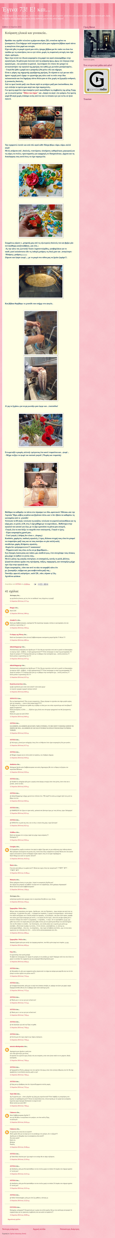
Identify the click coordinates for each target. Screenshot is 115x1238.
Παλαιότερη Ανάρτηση (69, 1229)
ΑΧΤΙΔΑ (13, 723)
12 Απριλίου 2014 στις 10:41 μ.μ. (20, 1122)
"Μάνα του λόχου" (30, 93)
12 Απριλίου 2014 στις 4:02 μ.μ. (19, 945)
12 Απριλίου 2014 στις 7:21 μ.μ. (19, 1087)
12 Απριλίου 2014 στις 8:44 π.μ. (19, 716)
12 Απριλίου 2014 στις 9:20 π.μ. (19, 801)
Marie (12, 865)
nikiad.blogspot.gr (15, 647)
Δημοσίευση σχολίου (14, 1219)
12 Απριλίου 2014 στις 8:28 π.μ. (19, 692)
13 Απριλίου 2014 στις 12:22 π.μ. (20, 1200)
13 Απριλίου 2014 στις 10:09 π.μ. (20, 1215)
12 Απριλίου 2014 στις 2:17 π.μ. (19, 601)
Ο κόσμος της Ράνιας (16, 634)
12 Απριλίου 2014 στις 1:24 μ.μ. (19, 889)
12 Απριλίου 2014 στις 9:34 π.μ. (19, 840)
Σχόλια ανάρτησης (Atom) (18, 1233)
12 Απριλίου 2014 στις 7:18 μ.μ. (19, 1015)
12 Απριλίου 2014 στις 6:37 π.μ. (19, 659)
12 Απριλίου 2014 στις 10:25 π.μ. (20, 858)
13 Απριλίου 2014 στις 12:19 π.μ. (20, 1159)
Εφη (11, 952)
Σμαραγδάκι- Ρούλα (16, 908)
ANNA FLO (14, 698)
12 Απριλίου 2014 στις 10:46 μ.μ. (20, 1147)
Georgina (13, 846)
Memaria (13, 880)
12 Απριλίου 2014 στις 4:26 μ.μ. (19, 961)
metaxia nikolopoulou (17, 1046)
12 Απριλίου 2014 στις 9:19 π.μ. (19, 786)
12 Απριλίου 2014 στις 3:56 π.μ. (19, 628)
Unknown (13, 1112)
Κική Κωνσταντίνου (16, 684)
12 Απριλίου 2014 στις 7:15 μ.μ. (19, 976)
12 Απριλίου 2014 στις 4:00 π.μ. (19, 640)
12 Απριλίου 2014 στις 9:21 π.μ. (19, 813)
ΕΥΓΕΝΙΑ (13, 1207)
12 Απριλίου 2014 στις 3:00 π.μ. (19, 613)
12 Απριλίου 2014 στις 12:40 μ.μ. (20, 873)
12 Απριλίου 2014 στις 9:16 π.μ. (19, 733)
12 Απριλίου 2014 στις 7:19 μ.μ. (19, 1040)
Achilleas (13, 832)
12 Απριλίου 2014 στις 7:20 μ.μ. (19, 1060)
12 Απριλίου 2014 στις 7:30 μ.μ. (19, 1106)
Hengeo (12, 608)
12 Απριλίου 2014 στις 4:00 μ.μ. (19, 933)
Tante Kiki (13, 1094)
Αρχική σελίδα (39, 1229)
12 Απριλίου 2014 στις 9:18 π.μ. (19, 758)
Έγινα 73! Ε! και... (26, 9)
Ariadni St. (13, 620)
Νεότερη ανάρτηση (10, 1229)
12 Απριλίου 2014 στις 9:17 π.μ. (19, 745)
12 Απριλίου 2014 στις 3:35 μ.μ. (19, 902)
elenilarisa (13, 764)
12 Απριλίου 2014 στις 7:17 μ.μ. (19, 990)
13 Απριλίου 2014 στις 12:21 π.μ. (20, 1174)
